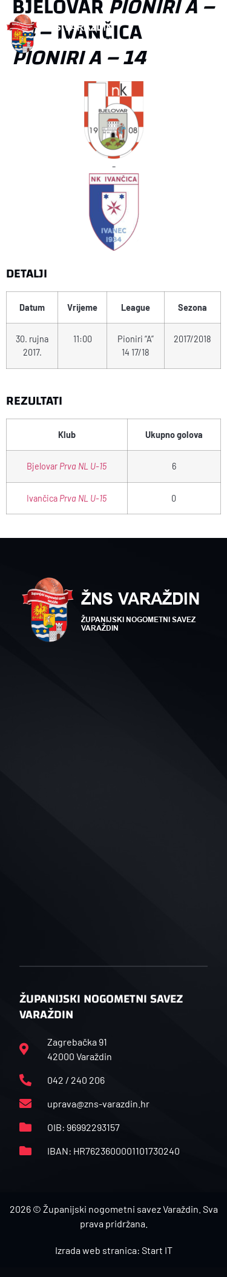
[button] (214, 33)
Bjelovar (67, 466)
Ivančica (67, 498)
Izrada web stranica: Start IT (114, 1250)
